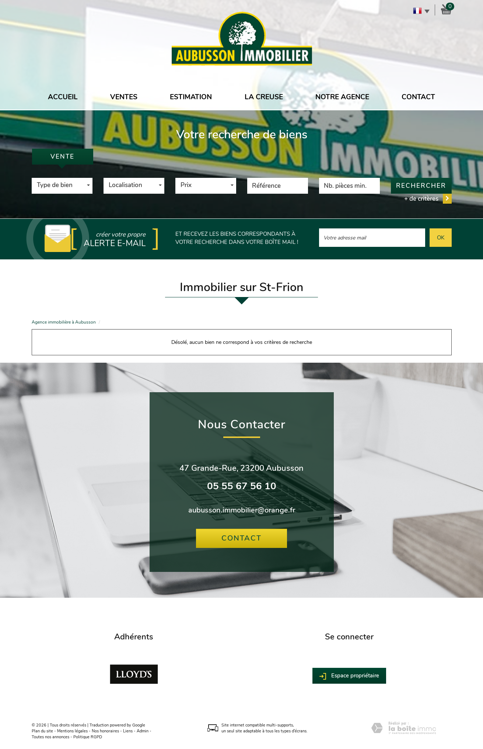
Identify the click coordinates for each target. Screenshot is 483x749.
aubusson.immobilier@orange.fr (241, 510)
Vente (62, 156)
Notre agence (342, 97)
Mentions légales (72, 731)
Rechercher (421, 186)
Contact (418, 97)
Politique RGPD (87, 737)
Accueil (63, 97)
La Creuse (264, 97)
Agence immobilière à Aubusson (64, 322)
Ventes (123, 97)
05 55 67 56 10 (241, 486)
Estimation (191, 97)
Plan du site (42, 731)
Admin (142, 731)
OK (440, 237)
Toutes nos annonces (50, 737)
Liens (128, 731)
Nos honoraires (105, 731)
